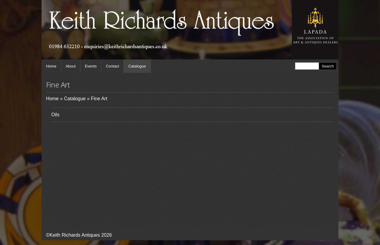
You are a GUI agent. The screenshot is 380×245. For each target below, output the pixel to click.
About (71, 66)
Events (91, 66)
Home (51, 66)
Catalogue (137, 66)
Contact (112, 66)
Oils (55, 114)
